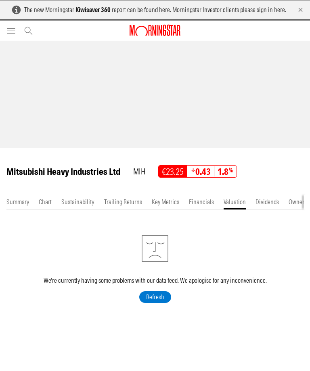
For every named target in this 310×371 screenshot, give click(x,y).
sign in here (271, 10)
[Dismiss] (300, 10)
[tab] (17, 202)
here (164, 10)
